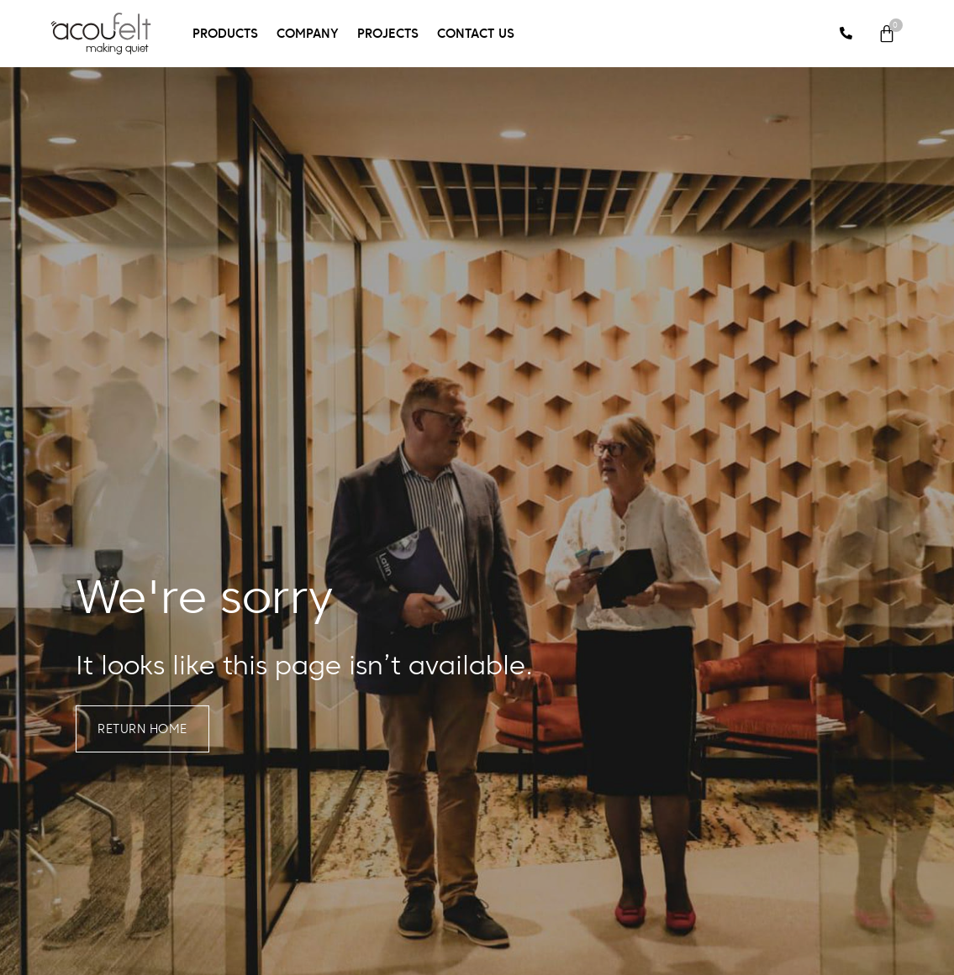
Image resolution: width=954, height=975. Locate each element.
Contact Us (475, 33)
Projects (388, 33)
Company (308, 33)
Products (225, 33)
